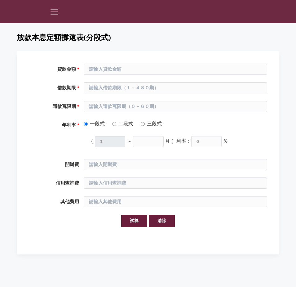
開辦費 (72, 164)
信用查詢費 (67, 183)
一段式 (97, 123)
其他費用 (69, 201)
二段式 (125, 123)
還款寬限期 (66, 106)
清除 (161, 220)
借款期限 (68, 87)
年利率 (70, 125)
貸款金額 (68, 69)
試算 (134, 220)
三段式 (154, 123)
